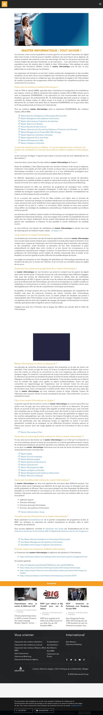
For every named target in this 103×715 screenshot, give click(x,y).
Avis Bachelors (52, 676)
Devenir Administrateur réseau (33, 543)
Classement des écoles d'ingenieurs (74, 563)
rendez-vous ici (76, 705)
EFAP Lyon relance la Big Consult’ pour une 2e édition (51, 638)
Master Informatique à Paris (31, 464)
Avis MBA (50, 682)
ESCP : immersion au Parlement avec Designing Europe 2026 (77, 638)
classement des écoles (54, 560)
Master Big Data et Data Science (33, 493)
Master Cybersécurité (29, 496)
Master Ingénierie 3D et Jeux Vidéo (34, 137)
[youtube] (80, 692)
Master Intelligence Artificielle (32, 143)
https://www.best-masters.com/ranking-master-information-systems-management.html (53, 588)
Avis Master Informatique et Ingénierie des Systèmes (41, 576)
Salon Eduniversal (21, 685)
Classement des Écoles (53, 687)
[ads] (51, 45)
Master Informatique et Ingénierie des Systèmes (39, 121)
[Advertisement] (51, 282)
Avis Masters (52, 679)
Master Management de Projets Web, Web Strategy (41, 132)
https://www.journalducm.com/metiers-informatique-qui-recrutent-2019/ (48, 607)
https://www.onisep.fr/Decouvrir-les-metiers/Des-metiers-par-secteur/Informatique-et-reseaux (53, 603)
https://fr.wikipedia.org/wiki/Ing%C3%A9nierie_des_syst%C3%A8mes (47, 597)
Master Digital (26, 485)
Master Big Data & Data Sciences (33, 126)
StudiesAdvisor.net (36, 551)
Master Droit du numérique (31, 488)
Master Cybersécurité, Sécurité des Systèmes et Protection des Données (49, 129)
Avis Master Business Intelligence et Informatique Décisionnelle (45, 571)
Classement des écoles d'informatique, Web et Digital (35, 563)
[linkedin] (75, 692)
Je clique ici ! (56, 230)
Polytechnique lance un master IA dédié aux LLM (25, 636)
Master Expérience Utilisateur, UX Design (37, 135)
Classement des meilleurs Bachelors (28, 673)
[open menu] (100, 4)
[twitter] (71, 692)
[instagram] (84, 692)
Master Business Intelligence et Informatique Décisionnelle (43, 115)
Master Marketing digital (30, 491)
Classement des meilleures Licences (28, 676)
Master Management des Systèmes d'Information (40, 504)
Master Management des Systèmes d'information (40, 118)
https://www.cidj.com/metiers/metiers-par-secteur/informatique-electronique (50, 599)
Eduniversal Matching (22, 688)
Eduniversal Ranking (74, 676)
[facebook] (67, 692)
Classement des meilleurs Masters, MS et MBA (30, 681)
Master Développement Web (32, 140)
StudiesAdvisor (53, 673)
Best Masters (71, 673)
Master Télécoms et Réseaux (32, 124)
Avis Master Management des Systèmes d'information (42, 574)
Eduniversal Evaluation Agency (26, 691)
